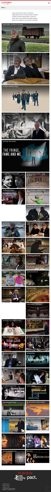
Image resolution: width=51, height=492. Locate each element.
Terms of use (6, 487)
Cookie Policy (6, 484)
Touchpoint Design (11, 489)
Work (3, 7)
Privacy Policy (6, 485)
